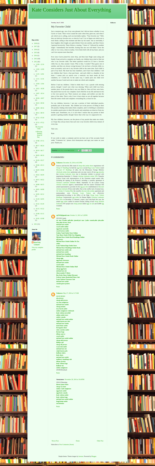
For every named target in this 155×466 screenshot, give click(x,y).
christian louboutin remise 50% (88, 176)
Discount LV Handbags (64, 170)
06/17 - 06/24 (40, 146)
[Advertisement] (38, 28)
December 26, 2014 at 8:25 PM (72, 163)
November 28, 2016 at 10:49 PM (74, 379)
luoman (81, 456)
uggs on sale (90, 203)
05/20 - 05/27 (40, 160)
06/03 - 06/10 (40, 155)
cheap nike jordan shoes (85, 166)
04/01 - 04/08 (40, 189)
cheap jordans (78, 203)
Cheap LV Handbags (62, 168)
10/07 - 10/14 (40, 93)
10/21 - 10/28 (40, 88)
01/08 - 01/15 (40, 213)
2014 (36, 55)
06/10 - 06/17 (40, 150)
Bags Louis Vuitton (94, 168)
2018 (36, 43)
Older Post (100, 441)
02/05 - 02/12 (40, 194)
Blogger (93, 456)
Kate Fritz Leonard (37, 243)
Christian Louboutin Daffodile (66, 182)
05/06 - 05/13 (40, 165)
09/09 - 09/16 (40, 108)
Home (78, 441)
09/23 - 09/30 (40, 103)
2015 (36, 52)
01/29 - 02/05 (40, 199)
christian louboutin (62, 184)
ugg (103, 203)
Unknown (59, 163)
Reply (58, 209)
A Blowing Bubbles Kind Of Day (39, 134)
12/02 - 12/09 (40, 69)
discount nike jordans (88, 191)
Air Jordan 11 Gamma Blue (64, 191)
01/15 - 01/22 (40, 209)
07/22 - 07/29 (40, 118)
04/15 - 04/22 (40, 180)
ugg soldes (75, 197)
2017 (36, 46)
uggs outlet (64, 201)
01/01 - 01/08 (40, 218)
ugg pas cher (84, 187)
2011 (35, 224)
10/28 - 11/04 (40, 84)
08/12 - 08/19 (40, 113)
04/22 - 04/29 (40, 175)
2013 (36, 58)
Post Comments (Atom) (66, 444)
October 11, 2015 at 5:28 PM (78, 215)
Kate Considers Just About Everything (71, 9)
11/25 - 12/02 (40, 74)
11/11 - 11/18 (40, 79)
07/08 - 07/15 (40, 141)
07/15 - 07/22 (40, 122)
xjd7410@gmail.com (62, 215)
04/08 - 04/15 (40, 184)
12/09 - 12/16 (40, 64)
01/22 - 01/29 (40, 204)
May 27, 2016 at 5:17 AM (71, 293)
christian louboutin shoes (67, 174)
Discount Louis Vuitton (81, 193)
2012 (36, 61)
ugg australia (100, 172)
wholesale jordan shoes (63, 172)
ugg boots (80, 168)
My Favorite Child (39, 128)
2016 (36, 49)
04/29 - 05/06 (40, 170)
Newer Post (55, 441)
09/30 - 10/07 (40, 98)
